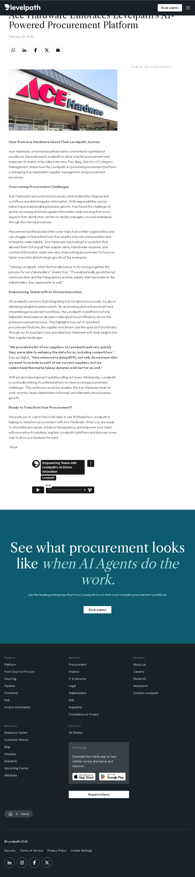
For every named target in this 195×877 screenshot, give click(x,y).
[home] (22, 8)
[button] (188, 7)
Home (25, 814)
